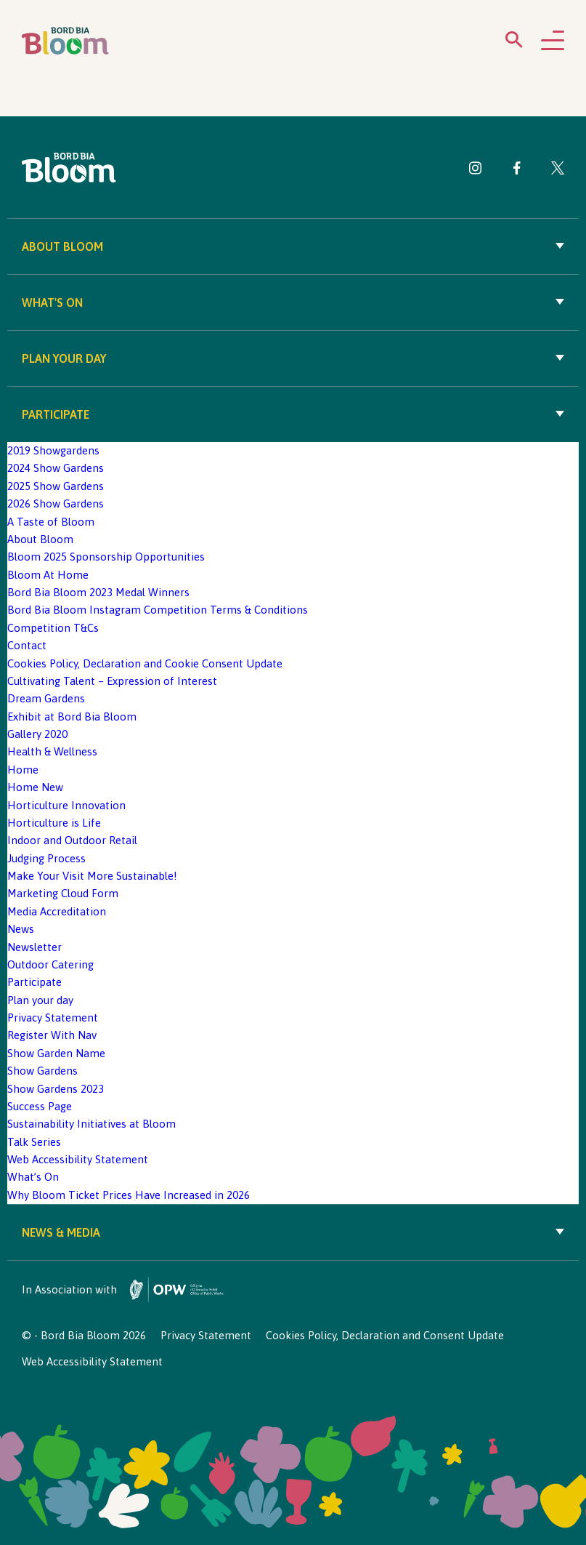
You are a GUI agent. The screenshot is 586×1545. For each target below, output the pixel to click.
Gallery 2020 (37, 734)
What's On (293, 302)
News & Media (293, 1232)
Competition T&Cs (53, 628)
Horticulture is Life (54, 822)
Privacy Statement (52, 1017)
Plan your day (293, 358)
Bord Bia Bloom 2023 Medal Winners (98, 592)
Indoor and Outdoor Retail (72, 840)
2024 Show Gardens (55, 468)
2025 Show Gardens (55, 486)
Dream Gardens (46, 698)
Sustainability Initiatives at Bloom (91, 1123)
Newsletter (34, 947)
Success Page (39, 1106)
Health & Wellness (52, 751)
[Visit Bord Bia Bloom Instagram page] (475, 170)
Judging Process (46, 858)
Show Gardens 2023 (55, 1089)
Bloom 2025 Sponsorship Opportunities (106, 556)
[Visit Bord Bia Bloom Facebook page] (517, 170)
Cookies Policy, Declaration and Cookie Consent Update (144, 663)
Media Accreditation (56, 911)
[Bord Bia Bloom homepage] (65, 41)
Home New (35, 787)
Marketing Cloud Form (62, 893)
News (20, 929)
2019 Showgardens (53, 450)
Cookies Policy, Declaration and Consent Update (385, 1335)
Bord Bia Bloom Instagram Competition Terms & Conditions (157, 609)
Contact (26, 645)
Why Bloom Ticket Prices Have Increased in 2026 (128, 1195)
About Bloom (293, 246)
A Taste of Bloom (50, 521)
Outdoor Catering (50, 964)
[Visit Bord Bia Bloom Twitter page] (557, 170)
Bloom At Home (48, 575)
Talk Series (34, 1142)
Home (22, 769)
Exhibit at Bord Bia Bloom (72, 716)
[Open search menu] (514, 42)
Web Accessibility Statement (77, 1159)
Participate (293, 414)
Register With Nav (52, 1035)
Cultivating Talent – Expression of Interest (112, 681)
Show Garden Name (56, 1053)
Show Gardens (42, 1070)
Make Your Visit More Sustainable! (92, 876)
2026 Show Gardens (55, 503)
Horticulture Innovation (66, 805)
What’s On (33, 1177)
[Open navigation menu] (552, 41)
